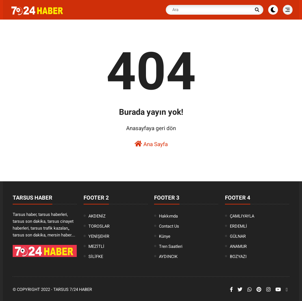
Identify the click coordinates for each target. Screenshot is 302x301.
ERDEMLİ (238, 226)
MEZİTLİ (96, 246)
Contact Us (169, 226)
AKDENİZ (97, 216)
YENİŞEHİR (98, 236)
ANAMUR (238, 246)
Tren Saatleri (170, 246)
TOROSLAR (99, 226)
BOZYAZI (238, 256)
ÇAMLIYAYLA (242, 216)
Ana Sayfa (151, 144)
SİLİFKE (95, 256)
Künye (164, 236)
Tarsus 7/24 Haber (72, 289)
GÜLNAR (238, 236)
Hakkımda (168, 216)
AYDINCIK (168, 256)
